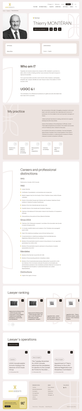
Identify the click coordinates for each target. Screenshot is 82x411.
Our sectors (35, 395)
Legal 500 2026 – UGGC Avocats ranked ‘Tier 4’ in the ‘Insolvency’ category (53, 317)
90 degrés (50, 4)
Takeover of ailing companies (57, 149)
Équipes (8, 10)
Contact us (34, 399)
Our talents (34, 391)
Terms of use (35, 406)
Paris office (9, 51)
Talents (51, 6)
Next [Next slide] (12, 324)
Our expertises (35, 393)
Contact (68, 4)
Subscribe (7, 406)
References (57, 4)
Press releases (51, 387)
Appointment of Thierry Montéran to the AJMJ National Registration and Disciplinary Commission (63, 366)
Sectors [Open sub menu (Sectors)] (65, 6)
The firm (35, 6)
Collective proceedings (46, 148)
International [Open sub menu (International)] (43, 6)
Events (49, 389)
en (75, 4)
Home (4, 10)
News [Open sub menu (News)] (71, 6)
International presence (37, 389)
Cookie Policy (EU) (48, 406)
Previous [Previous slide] (9, 324)
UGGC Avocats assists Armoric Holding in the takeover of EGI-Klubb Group (17, 366)
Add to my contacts (40, 29)
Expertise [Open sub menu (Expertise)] (57, 6)
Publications (50, 391)
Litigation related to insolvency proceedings (23, 150)
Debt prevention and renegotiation (35, 149)
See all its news (13, 344)
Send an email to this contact (50, 29)
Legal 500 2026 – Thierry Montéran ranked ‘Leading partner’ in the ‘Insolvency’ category (73, 317)
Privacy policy (41, 406)
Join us (62, 4)
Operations (50, 393)
